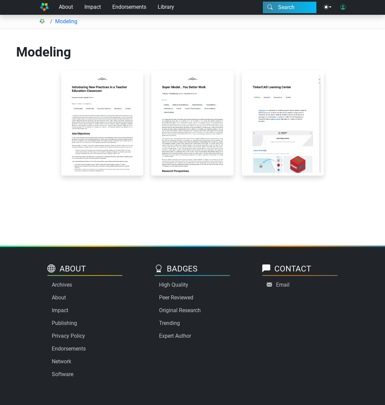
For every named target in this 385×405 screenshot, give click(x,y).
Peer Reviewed (176, 297)
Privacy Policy (68, 336)
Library (166, 7)
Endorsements (129, 7)
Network (61, 361)
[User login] (343, 7)
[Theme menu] (327, 7)
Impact (92, 7)
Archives (62, 285)
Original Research (180, 310)
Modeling (66, 21)
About (66, 7)
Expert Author (175, 336)
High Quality (173, 285)
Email (283, 285)
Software (62, 374)
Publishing (64, 323)
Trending (169, 323)
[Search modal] (289, 7)
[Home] (44, 7)
